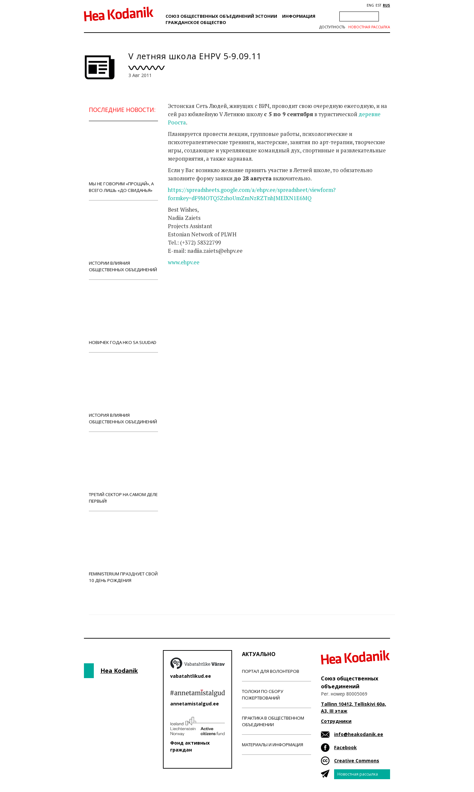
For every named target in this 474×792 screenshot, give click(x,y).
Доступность (332, 27)
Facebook (345, 747)
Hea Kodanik (119, 670)
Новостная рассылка (369, 27)
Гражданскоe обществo (196, 22)
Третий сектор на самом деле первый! (123, 471)
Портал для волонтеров (270, 671)
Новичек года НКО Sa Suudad (123, 315)
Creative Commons (356, 760)
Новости (185, 288)
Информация (298, 16)
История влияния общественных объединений (123, 392)
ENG (370, 5)
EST (378, 5)
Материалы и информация (272, 745)
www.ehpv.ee (183, 262)
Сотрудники (336, 721)
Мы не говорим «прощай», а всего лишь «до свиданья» (123, 160)
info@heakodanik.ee (358, 734)
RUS (386, 5)
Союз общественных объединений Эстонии (221, 16)
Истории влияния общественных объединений (123, 240)
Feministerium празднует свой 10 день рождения (123, 550)
